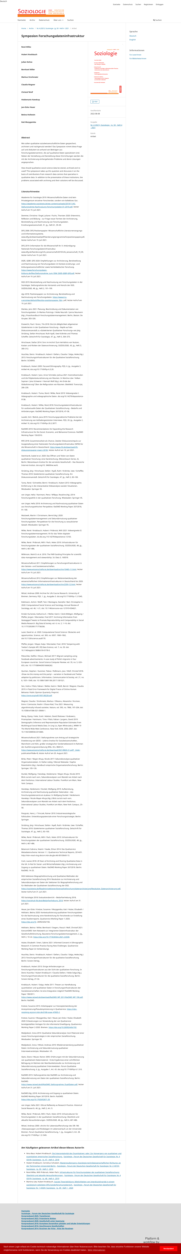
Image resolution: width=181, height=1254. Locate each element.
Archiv (32, 20)
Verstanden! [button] (168, 1249)
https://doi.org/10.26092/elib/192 (62, 1027)
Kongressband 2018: (30, 1223)
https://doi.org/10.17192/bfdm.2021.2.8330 (51, 937)
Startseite (22, 20)
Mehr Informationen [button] (96, 1250)
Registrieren (148, 4)
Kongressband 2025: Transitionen (35, 1216)
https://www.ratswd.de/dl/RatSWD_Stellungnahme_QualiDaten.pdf (49, 1084)
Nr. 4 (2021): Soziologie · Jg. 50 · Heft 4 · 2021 (53, 28)
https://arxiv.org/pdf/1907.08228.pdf (36, 695)
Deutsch (132, 36)
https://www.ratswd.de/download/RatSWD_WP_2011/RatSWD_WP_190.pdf (52, 997)
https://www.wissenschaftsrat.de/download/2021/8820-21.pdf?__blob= (50, 750)
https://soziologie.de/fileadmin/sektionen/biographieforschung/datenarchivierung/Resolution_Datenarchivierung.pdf (70, 888)
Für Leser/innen (135, 55)
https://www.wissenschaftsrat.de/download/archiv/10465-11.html (48, 569)
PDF (96, 102)
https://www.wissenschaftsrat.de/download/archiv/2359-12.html (48, 584)
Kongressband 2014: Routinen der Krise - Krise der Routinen (47, 1228)
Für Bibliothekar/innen (137, 58)
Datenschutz (44, 20)
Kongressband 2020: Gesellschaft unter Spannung (42, 1221)
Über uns (58, 20)
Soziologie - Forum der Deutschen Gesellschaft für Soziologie (47, 1213)
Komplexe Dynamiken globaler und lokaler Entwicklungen (64, 1223)
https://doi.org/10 (28, 922)
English (132, 39)
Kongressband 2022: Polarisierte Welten (38, 1218)
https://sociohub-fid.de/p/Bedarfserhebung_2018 (42, 900)
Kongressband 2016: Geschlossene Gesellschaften (42, 1226)
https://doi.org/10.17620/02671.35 (35, 1099)
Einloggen (159, 4)
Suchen (70, 20)
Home (23, 28)
